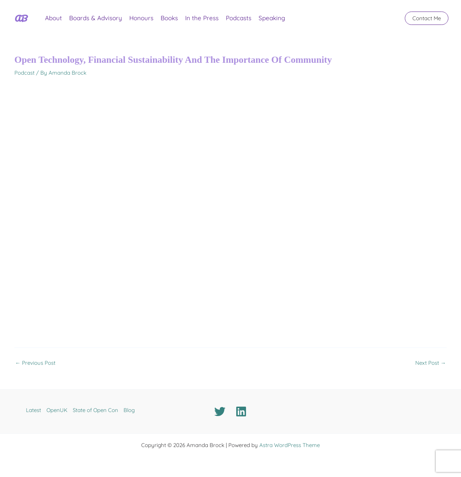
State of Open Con (95, 410)
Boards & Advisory (95, 18)
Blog (129, 410)
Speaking (272, 18)
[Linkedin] (241, 411)
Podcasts (238, 18)
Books (169, 18)
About (53, 18)
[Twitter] (219, 411)
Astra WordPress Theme (289, 445)
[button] (426, 18)
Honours (141, 18)
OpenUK (56, 410)
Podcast (24, 72)
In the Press (202, 18)
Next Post (430, 363)
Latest (33, 410)
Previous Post (35, 363)
